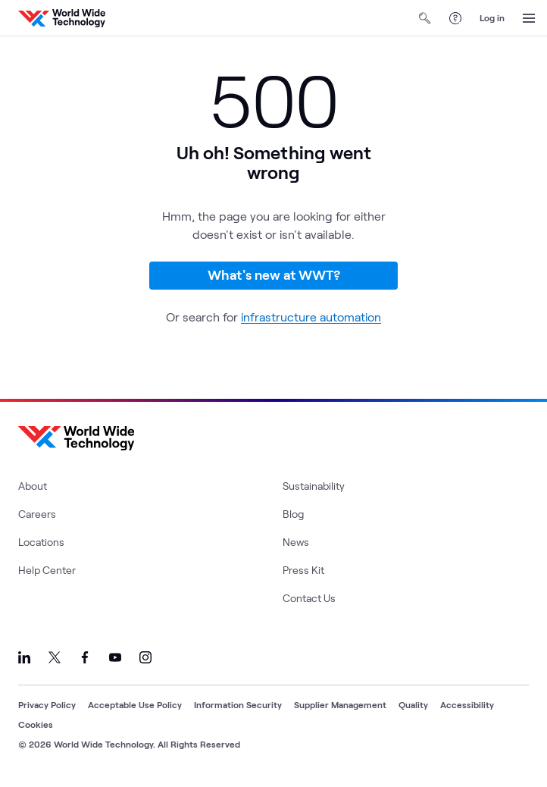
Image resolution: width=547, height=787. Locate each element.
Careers (37, 513)
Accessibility (467, 704)
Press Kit (303, 569)
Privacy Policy (47, 704)
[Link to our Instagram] (145, 657)
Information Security (238, 704)
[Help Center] (455, 18)
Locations (41, 541)
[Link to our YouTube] (115, 657)
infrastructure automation (311, 316)
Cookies (35, 724)
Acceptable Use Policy (135, 704)
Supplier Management (340, 704)
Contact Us (309, 597)
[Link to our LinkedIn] (24, 657)
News (296, 541)
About (32, 485)
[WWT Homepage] (61, 18)
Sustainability (314, 485)
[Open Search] (425, 18)
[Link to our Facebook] (85, 657)
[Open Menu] (529, 18)
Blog (293, 513)
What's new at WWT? (274, 274)
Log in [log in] (492, 17)
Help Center (47, 569)
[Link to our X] (54, 657)
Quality (413, 704)
